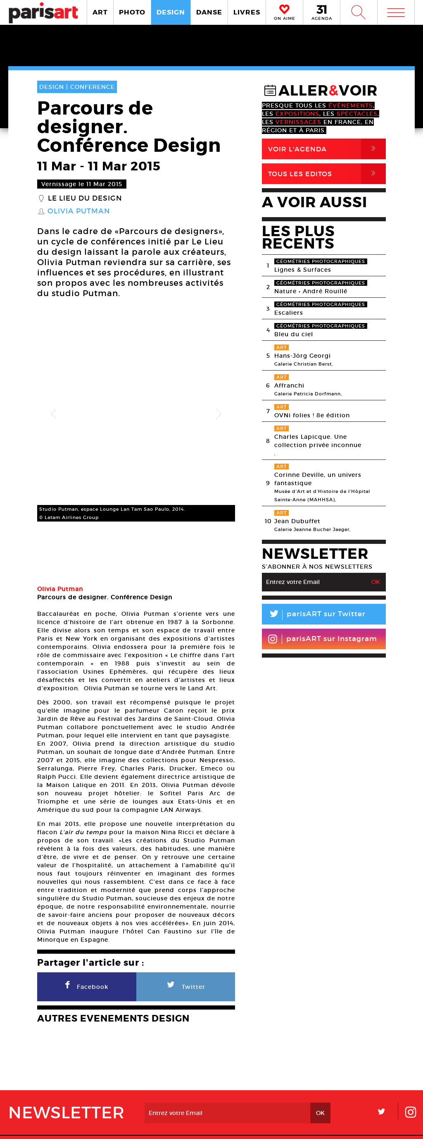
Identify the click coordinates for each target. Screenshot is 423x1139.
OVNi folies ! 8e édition (312, 415)
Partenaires (263, 1098)
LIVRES (246, 12)
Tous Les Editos (327, 173)
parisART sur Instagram (322, 639)
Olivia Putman (79, 211)
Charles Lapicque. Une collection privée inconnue (317, 441)
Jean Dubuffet (297, 521)
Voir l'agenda (327, 149)
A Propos (65, 1098)
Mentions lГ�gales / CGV (213, 1124)
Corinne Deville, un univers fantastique (317, 479)
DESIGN (171, 12)
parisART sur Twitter (314, 615)
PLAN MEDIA (159, 1098)
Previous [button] (54, 389)
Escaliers (288, 312)
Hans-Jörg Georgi (302, 355)
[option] (136, 388)
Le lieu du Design (85, 198)
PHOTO (132, 12)
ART (100, 12)
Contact (373, 1098)
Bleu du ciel (293, 334)
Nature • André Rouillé (310, 291)
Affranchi (289, 385)
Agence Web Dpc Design (341, 1124)
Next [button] (218, 389)
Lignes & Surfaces (302, 269)
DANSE (209, 12)
